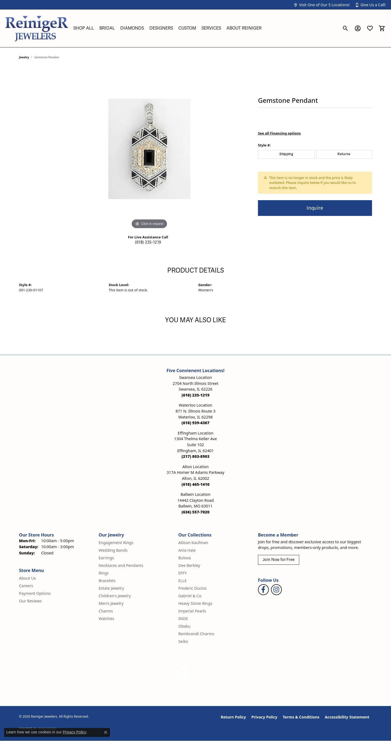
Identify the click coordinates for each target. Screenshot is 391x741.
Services (211, 28)
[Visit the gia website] (157, 673)
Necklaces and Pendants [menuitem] (121, 565)
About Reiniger (243, 28)
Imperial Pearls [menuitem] (192, 611)
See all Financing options (279, 133)
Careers (26, 585)
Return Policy (233, 717)
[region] (149, 149)
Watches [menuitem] (106, 618)
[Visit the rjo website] (202, 673)
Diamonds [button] (132, 28)
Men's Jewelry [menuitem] (111, 603)
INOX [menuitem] (183, 618)
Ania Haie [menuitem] (187, 550)
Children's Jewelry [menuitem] (115, 595)
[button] (321, 4)
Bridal (107, 28)
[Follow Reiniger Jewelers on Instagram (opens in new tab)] (276, 589)
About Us (27, 578)
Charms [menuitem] (106, 611)
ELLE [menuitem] (182, 580)
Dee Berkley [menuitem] (189, 565)
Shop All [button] (83, 28)
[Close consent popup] (105, 732)
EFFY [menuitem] (182, 573)
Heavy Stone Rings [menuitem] (195, 603)
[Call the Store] (196, 395)
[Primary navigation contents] (205, 28)
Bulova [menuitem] (184, 557)
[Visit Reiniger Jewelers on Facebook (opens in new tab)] (263, 589)
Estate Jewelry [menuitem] (111, 588)
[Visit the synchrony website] (230, 673)
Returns (344, 154)
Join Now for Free (279, 559)
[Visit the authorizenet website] (182, 673)
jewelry (24, 57)
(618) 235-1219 (148, 242)
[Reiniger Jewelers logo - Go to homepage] (37, 28)
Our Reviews (30, 600)
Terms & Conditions (301, 717)
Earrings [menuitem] (106, 557)
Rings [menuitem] (104, 573)
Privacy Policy (264, 717)
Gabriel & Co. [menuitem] (190, 595)
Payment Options (35, 593)
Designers (161, 28)
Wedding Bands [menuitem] (113, 550)
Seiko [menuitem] (183, 641)
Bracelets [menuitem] (107, 580)
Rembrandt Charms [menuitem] (196, 633)
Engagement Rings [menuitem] (116, 542)
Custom (187, 28)
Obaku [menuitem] (184, 626)
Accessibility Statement (347, 717)
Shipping (286, 154)
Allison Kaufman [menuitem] (193, 542)
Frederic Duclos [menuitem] (192, 588)
